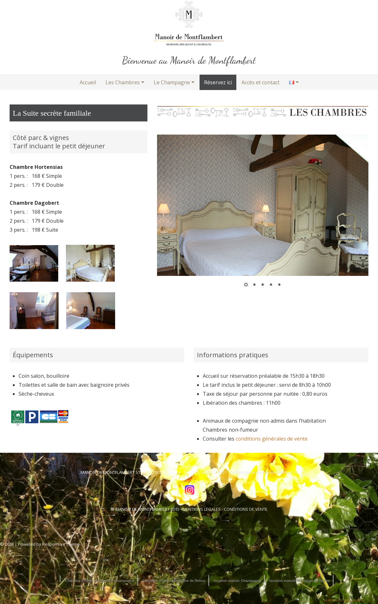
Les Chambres (123, 82)
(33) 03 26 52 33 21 (210, 472)
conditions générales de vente (272, 438)
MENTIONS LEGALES (202, 509)
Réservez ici (218, 82)
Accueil (88, 82)
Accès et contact (260, 82)
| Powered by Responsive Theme (47, 544)
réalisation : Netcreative (344, 600)
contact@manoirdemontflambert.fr (264, 472)
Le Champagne (172, 82)
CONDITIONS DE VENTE (245, 509)
